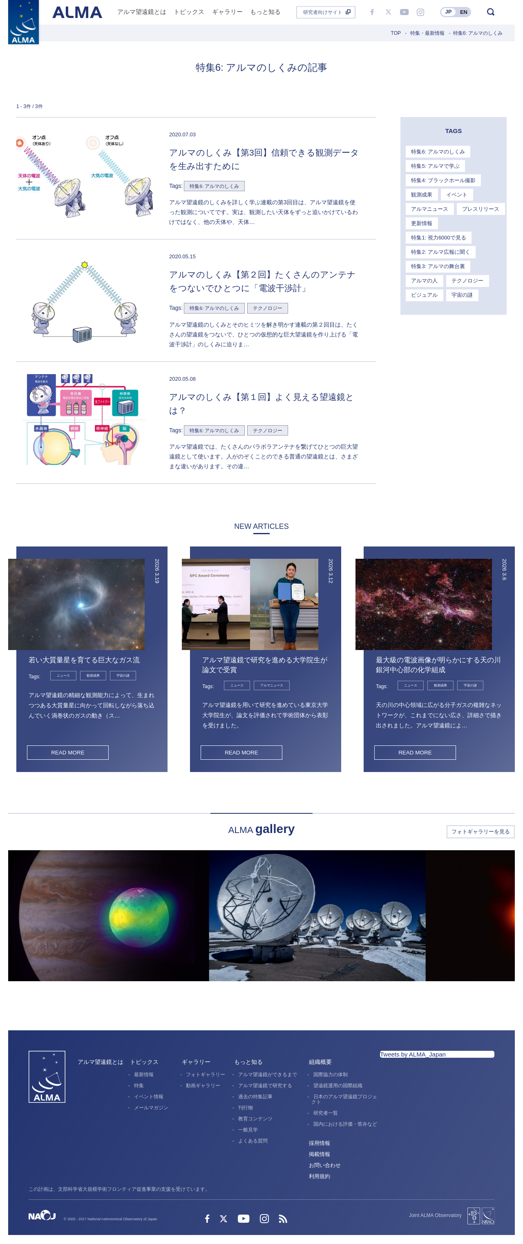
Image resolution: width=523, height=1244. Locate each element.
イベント (455, 193)
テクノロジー (466, 263)
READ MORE (67, 753)
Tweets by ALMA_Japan (413, 1055)
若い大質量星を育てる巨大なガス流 (87, 661)
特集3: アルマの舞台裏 (437, 249)
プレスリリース (479, 207)
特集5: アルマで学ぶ (435, 165)
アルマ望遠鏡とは (100, 1063)
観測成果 (421, 193)
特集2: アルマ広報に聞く (440, 235)
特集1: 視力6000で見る (472, 221)
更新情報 (421, 221)
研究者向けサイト (322, 12)
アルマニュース (429, 207)
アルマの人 (424, 263)
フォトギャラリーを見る (480, 832)
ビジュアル (424, 276)
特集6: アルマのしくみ (437, 151)
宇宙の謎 (460, 276)
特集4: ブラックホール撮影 (443, 179)
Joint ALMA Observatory (435, 1216)
